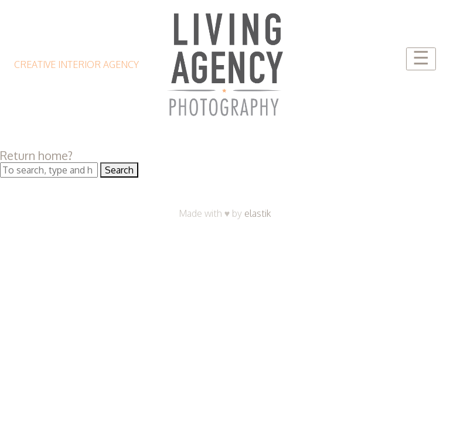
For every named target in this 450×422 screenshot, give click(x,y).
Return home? (36, 155)
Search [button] (119, 170)
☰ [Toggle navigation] (420, 58)
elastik (257, 213)
